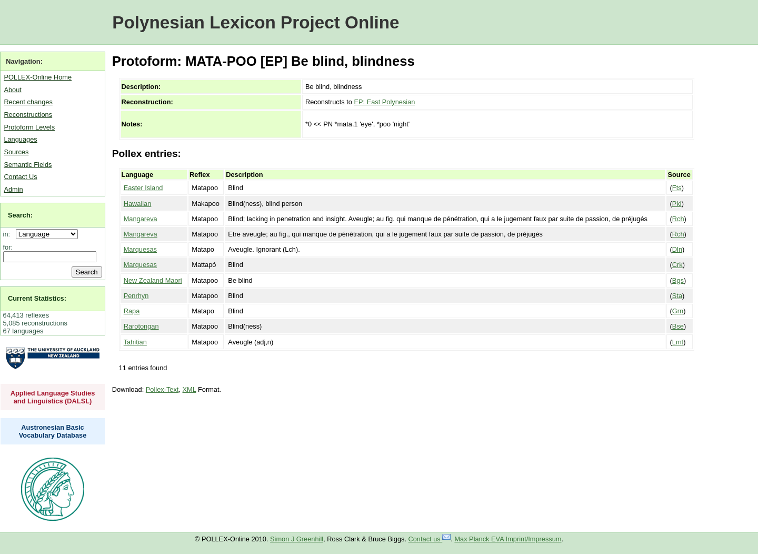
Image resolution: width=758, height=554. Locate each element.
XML (189, 389)
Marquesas (140, 249)
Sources (16, 152)
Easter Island (143, 188)
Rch (678, 219)
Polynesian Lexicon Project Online (255, 22)
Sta (677, 296)
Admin (13, 189)
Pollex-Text (162, 389)
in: (8, 234)
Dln (677, 249)
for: (8, 247)
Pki (677, 203)
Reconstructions (28, 114)
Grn (677, 311)
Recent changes (28, 102)
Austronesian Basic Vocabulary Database (53, 431)
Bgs (678, 280)
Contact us (429, 539)
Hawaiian (138, 203)
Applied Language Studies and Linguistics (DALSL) (53, 397)
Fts (677, 188)
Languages (20, 139)
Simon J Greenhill (296, 539)
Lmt (677, 342)
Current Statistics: (37, 298)
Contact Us (20, 177)
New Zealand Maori (153, 280)
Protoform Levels (29, 127)
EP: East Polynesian (384, 102)
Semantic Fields (28, 165)
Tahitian (135, 342)
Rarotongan (141, 326)
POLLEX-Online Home (38, 77)
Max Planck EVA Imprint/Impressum (507, 539)
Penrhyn (136, 296)
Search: (20, 215)
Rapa (132, 311)
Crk (677, 265)
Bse (678, 326)
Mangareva (140, 219)
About (12, 90)
